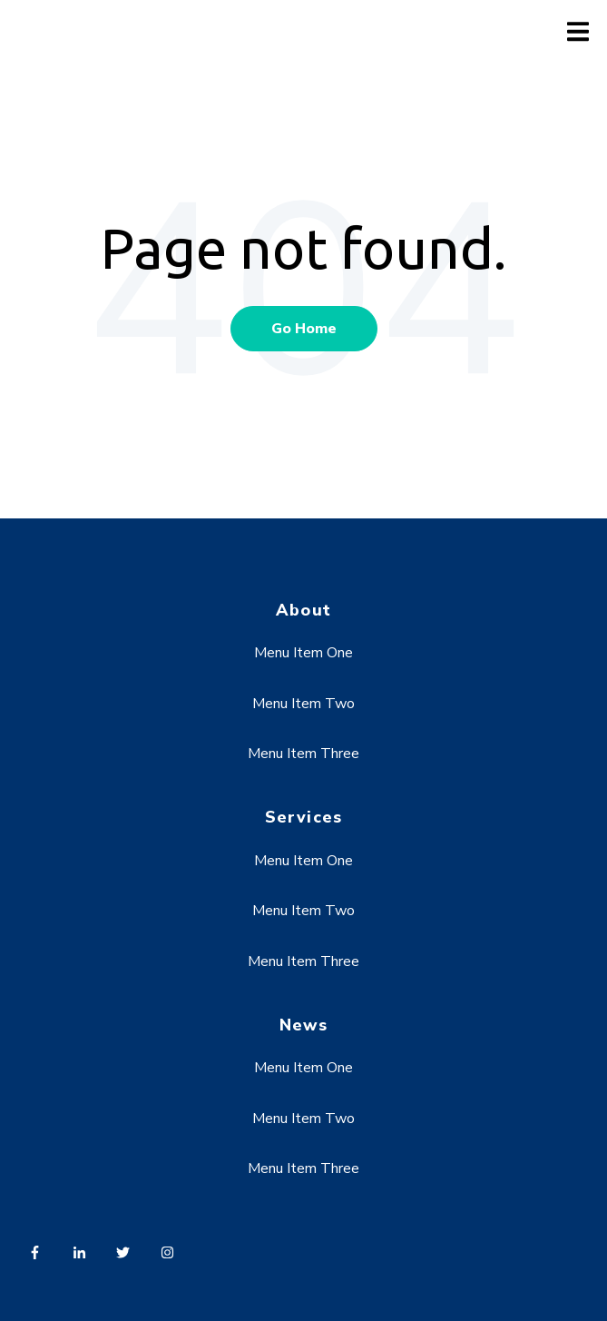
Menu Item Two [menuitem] (303, 704)
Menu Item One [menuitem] (303, 653)
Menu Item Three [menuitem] (303, 754)
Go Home (304, 329)
